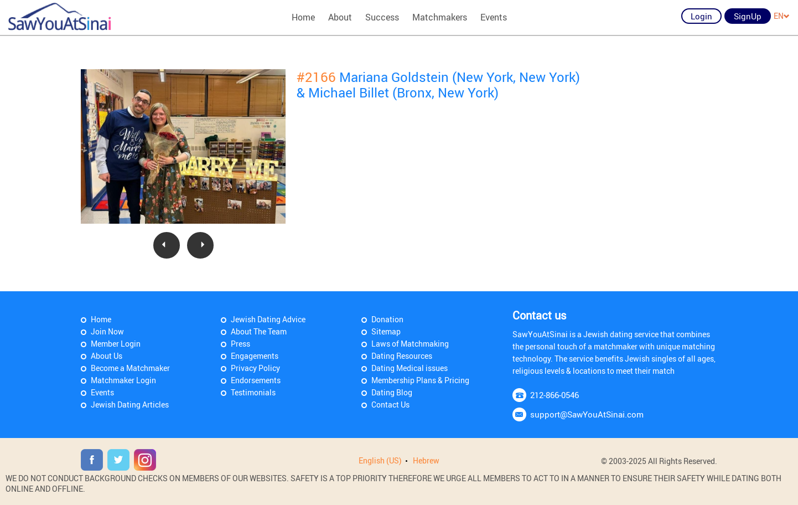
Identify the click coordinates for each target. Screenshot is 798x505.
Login (701, 16)
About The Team (259, 331)
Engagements (254, 356)
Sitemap (386, 331)
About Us (106, 356)
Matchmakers (439, 17)
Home (303, 17)
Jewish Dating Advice (268, 319)
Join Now (107, 331)
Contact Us (390, 404)
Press (240, 343)
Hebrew (426, 460)
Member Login (116, 343)
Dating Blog (391, 392)
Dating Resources (401, 356)
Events (493, 17)
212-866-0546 (554, 394)
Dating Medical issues (409, 368)
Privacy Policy (255, 368)
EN (782, 16)
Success (382, 17)
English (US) (380, 460)
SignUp (747, 16)
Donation (387, 319)
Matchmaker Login (123, 380)
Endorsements (256, 380)
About (340, 17)
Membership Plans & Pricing (420, 380)
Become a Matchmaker (130, 368)
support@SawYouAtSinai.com (587, 414)
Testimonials (253, 392)
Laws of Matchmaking (410, 343)
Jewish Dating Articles (130, 404)
